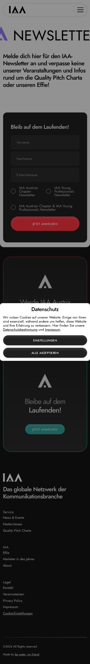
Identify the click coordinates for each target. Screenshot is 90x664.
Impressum (52, 329)
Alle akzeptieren (45, 353)
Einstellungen (45, 340)
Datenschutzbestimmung (20, 329)
